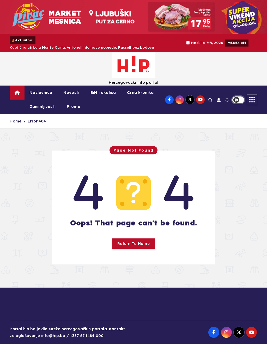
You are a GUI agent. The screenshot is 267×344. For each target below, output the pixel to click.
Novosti (71, 92)
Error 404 (37, 121)
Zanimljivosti (43, 106)
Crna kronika (140, 92)
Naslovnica (40, 92)
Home (15, 121)
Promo (73, 106)
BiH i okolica (103, 92)
